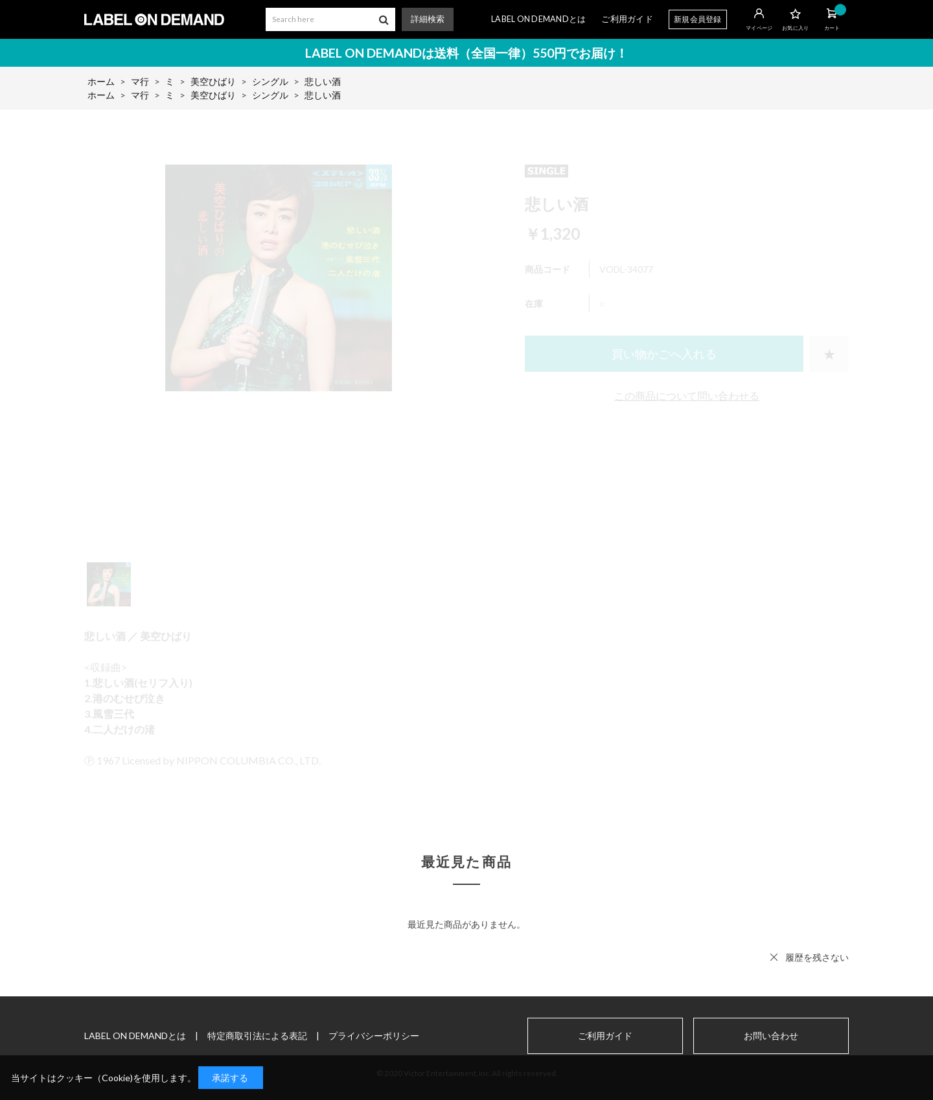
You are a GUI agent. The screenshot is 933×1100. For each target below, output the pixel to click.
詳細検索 (427, 19)
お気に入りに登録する (829, 354)
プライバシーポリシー (373, 1035)
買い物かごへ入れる (664, 354)
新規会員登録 (698, 19)
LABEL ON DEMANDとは (538, 19)
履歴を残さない (817, 957)
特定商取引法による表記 (257, 1035)
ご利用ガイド (627, 19)
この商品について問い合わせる (686, 395)
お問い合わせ (771, 1036)
